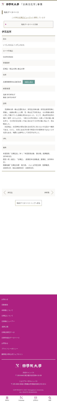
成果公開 (5, 327)
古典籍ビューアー (28, 285)
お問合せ (5, 343)
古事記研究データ (28, 266)
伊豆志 (10, 192)
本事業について (28, 229)
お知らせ (5, 299)
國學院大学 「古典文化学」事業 (28, 4)
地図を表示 (29, 82)
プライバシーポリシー (10, 349)
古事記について (28, 248)
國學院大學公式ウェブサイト (12, 354)
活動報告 (5, 305)
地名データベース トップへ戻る (28, 203)
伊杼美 (46, 192)
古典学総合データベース (11, 338)
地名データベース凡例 (29, 24)
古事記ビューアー (25, 17)
